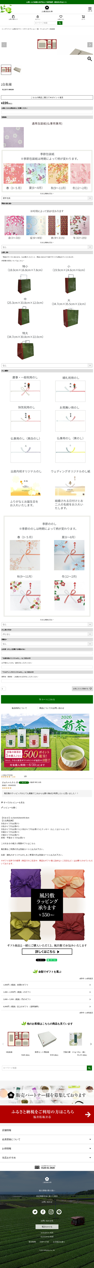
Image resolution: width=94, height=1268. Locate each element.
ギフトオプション (29, 29)
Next (89, 44)
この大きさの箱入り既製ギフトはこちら (18, 843)
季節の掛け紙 (7, 203)
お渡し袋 (5, 252)
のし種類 (5, 371)
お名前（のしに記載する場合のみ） (14, 649)
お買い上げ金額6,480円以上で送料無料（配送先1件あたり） (47, 2)
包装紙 (5, 117)
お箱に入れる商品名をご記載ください (15, 108)
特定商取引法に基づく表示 (47, 1196)
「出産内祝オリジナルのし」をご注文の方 (16, 658)
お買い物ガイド (13, 17)
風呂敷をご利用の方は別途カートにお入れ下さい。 (23, 849)
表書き (5, 639)
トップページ (6, 29)
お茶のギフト (17, 29)
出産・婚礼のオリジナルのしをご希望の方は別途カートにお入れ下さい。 (32, 855)
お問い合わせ (47, 1202)
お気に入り (61, 17)
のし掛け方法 (7, 630)
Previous (4, 44)
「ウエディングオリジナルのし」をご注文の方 (18, 672)
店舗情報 (6, 1130)
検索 (59, 23)
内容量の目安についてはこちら (12, 261)
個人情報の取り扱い (47, 1190)
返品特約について (19, 708)
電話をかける (47, 1227)
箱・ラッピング (42, 29)
